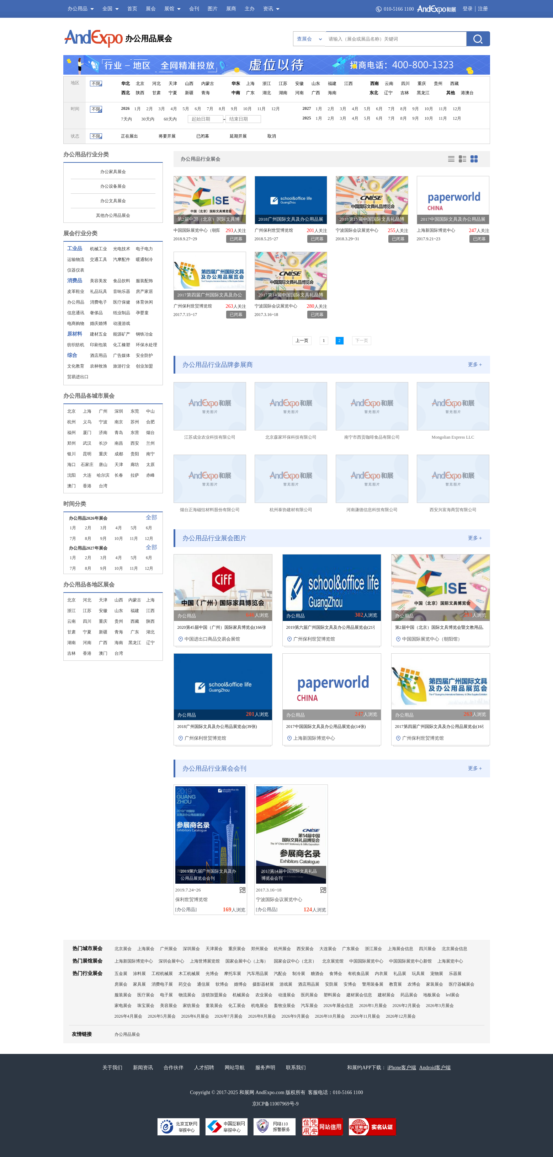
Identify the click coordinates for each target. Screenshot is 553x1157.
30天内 (148, 119)
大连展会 (327, 948)
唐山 (103, 464)
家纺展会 (191, 1005)
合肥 (150, 421)
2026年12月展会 (401, 1016)
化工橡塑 (121, 344)
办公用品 (75, 302)
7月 (210, 108)
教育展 (395, 984)
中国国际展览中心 (366, 961)
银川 (71, 453)
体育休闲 (144, 302)
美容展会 (168, 1005)
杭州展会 (282, 948)
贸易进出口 (78, 376)
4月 (174, 108)
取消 (271, 136)
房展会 (121, 984)
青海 (205, 92)
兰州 (150, 443)
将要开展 (167, 136)
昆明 (87, 453)
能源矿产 (121, 334)
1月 (137, 108)
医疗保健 (121, 302)
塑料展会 (332, 994)
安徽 (299, 83)
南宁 (150, 453)
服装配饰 (144, 280)
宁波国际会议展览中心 (357, 230)
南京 (119, 421)
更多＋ (475, 364)
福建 (332, 83)
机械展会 (241, 994)
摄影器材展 (263, 984)
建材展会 (386, 994)
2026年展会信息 (338, 1005)
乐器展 (455, 973)
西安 (135, 443)
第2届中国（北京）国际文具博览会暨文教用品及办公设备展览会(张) (462, 627)
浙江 (266, 83)
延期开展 (238, 136)
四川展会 (427, 948)
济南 (103, 432)
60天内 (170, 119)
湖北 (266, 92)
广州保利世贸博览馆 (274, 230)
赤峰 (150, 475)
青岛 (119, 432)
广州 (103, 411)
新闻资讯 (143, 1067)
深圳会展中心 (171, 961)
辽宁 (388, 92)
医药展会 (309, 994)
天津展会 (214, 948)
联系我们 (296, 1067)
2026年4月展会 (128, 1016)
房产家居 (144, 291)
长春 (119, 475)
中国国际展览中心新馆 (410, 961)
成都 (119, 453)
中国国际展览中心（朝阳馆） (197, 230)
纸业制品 (121, 312)
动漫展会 (286, 994)
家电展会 (123, 1005)
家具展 (139, 984)
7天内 (126, 119)
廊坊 (135, 464)
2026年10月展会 (330, 1016)
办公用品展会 (148, 38)
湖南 (283, 92)
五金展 (121, 973)
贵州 (438, 83)
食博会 (335, 973)
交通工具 (98, 259)
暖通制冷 (144, 259)
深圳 (119, 411)
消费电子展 (162, 984)
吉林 (404, 92)
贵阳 (135, 453)
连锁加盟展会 (214, 994)
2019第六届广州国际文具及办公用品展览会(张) (332, 627)
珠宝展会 (145, 1005)
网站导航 (235, 1067)
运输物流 (75, 259)
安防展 (331, 984)
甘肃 (156, 92)
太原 (150, 464)
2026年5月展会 (162, 1016)
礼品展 (399, 973)
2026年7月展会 (229, 1016)
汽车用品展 (257, 973)
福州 (71, 432)
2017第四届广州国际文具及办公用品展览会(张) (441, 726)
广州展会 (168, 948)
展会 (151, 8)
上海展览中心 (450, 961)
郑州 (71, 443)
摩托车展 (232, 973)
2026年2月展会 (406, 1005)
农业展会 (263, 994)
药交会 (185, 984)
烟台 (150, 432)
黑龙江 (423, 92)
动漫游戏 (121, 323)
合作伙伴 (174, 1067)
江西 (348, 83)
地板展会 (431, 994)
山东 (316, 83)
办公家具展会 (113, 171)
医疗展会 (145, 994)
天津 (173, 83)
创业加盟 (144, 366)
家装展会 (434, 984)
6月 (198, 108)
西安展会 (305, 948)
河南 (299, 92)
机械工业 (98, 248)
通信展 (203, 984)
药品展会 (409, 994)
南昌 (119, 443)
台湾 (103, 485)
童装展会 (214, 1005)
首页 (132, 8)
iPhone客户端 (401, 1067)
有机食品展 (358, 973)
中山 (150, 411)
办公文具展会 (113, 200)
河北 (156, 83)
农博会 (414, 984)
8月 (222, 108)
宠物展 (436, 973)
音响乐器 (121, 291)
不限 (96, 83)
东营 (135, 432)
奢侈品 (96, 312)
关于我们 (112, 1067)
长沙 (103, 443)
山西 (189, 83)
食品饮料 (121, 280)
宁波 (103, 421)
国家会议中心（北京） (295, 961)
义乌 (87, 421)
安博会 (350, 984)
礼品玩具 (98, 291)
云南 (389, 83)
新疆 (189, 92)
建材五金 (98, 334)
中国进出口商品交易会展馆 (212, 639)
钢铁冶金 (144, 334)
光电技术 (121, 248)
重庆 (422, 83)
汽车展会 (309, 1005)
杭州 (71, 421)
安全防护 (144, 355)
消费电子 (98, 302)
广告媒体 (121, 355)
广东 (250, 92)
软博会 (222, 984)
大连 (87, 475)
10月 (247, 108)
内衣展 (381, 973)
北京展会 (123, 948)
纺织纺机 (75, 344)
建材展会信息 (359, 994)
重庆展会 (236, 948)
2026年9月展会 (295, 1016)
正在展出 (129, 136)
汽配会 (280, 973)
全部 (151, 517)
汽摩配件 (121, 259)
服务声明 (265, 1067)
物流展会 (187, 994)
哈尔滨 (103, 475)
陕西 (140, 92)
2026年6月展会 (195, 1016)
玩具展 (418, 973)
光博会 (212, 973)
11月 (261, 108)
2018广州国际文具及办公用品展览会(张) (217, 726)
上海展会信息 (400, 948)
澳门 (71, 485)
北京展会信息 (454, 948)
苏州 (135, 421)
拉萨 (135, 475)
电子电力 (144, 248)
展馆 (169, 8)
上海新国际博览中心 (436, 230)
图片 (213, 8)
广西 (316, 92)
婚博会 (240, 984)
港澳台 (467, 92)
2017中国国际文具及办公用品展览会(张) (326, 726)
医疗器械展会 (461, 984)
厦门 (87, 432)
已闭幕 (202, 136)
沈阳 (71, 475)
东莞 (135, 411)
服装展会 (123, 994)
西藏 (454, 83)
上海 (250, 83)
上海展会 (145, 948)
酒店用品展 (308, 984)
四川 (405, 83)
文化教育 (75, 366)
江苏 (283, 83)
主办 (250, 8)
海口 (71, 464)
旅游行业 (121, 366)
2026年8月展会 (262, 1016)
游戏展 (286, 984)
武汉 (87, 443)
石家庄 (87, 464)
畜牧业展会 (284, 1005)
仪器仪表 (75, 270)
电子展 (166, 994)
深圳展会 (191, 948)
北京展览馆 (333, 961)
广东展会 (350, 948)
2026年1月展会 (373, 1005)
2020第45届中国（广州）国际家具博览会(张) (222, 627)
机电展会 (259, 1005)
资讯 (268, 8)
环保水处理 (146, 344)
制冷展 (298, 973)
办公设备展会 (113, 186)
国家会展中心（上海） (246, 961)
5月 (186, 108)
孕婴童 (142, 312)
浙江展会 (373, 948)
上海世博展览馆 (205, 961)
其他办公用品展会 (113, 215)
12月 (275, 108)
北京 (140, 83)
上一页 (302, 340)
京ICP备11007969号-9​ (275, 1104)
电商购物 (75, 323)
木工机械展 (189, 973)
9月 (234, 108)
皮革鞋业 (75, 291)
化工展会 (236, 1005)
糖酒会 (317, 973)
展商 (231, 8)
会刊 (194, 8)
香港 (87, 485)
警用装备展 (372, 984)
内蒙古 (207, 83)
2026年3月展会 (440, 1005)
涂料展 (139, 973)
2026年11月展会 (366, 1016)
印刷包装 (98, 344)
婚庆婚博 (98, 323)
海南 (332, 92)
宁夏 (173, 92)
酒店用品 (98, 355)
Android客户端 (435, 1067)
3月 (162, 108)
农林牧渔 (98, 366)
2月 (150, 108)
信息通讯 (75, 312)
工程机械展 (162, 973)
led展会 (453, 994)
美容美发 (98, 280)
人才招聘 (204, 1067)
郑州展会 (259, 948)
